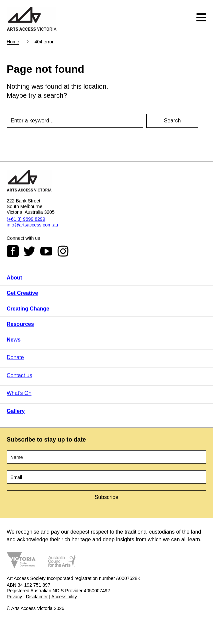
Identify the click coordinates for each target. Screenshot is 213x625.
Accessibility (64, 596)
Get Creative (22, 293)
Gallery (16, 411)
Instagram (63, 251)
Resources (20, 324)
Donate (15, 357)
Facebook (13, 251)
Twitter (29, 251)
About (14, 277)
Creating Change (28, 308)
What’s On (19, 393)
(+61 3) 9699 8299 (26, 219)
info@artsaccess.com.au (32, 224)
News (14, 340)
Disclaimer (37, 596)
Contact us (19, 375)
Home (13, 41)
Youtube (46, 251)
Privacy (14, 596)
